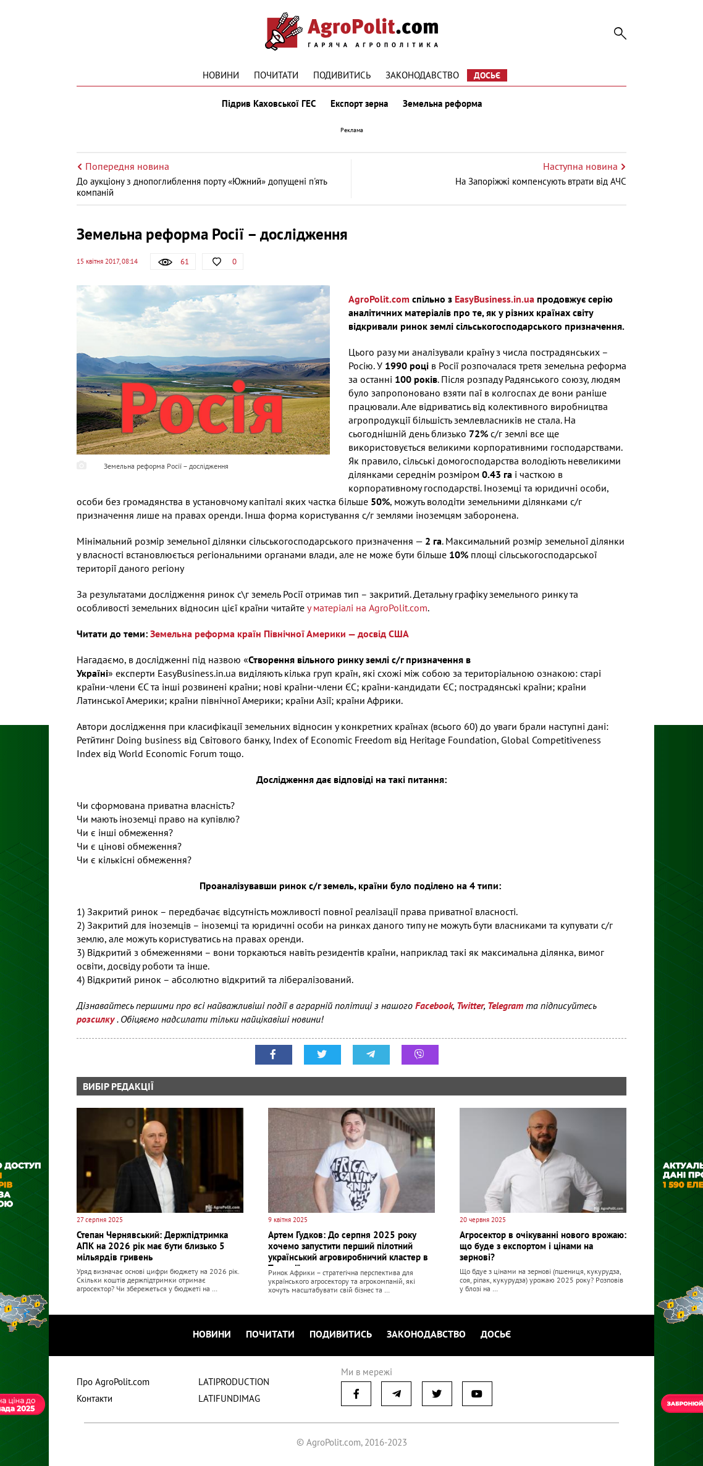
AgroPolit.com (379, 299)
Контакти (94, 1398)
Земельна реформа (442, 103)
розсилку (97, 1019)
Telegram (505, 1005)
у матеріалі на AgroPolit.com (367, 607)
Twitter (470, 1005)
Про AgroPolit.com (113, 1382)
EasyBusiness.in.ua (494, 299)
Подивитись (342, 75)
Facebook (434, 1005)
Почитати (276, 75)
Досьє (487, 75)
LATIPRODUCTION (233, 1382)
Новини (221, 75)
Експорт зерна (359, 103)
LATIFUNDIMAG (229, 1398)
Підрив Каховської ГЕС (269, 103)
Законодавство (422, 75)
